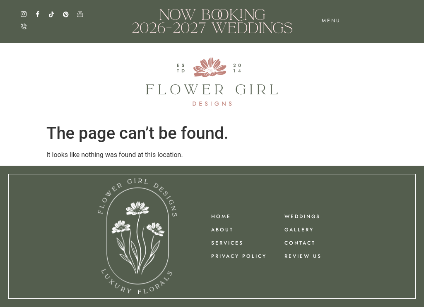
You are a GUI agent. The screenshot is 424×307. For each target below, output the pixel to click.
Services (227, 243)
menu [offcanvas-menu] (331, 20)
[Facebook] (41, 14)
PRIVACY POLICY (239, 256)
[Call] (27, 27)
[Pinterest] (69, 14)
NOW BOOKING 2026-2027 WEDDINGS (212, 21)
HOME (221, 216)
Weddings (302, 216)
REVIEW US (303, 256)
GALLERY (299, 229)
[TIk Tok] (55, 14)
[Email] (83, 14)
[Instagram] (27, 14)
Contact (300, 243)
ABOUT (222, 229)
